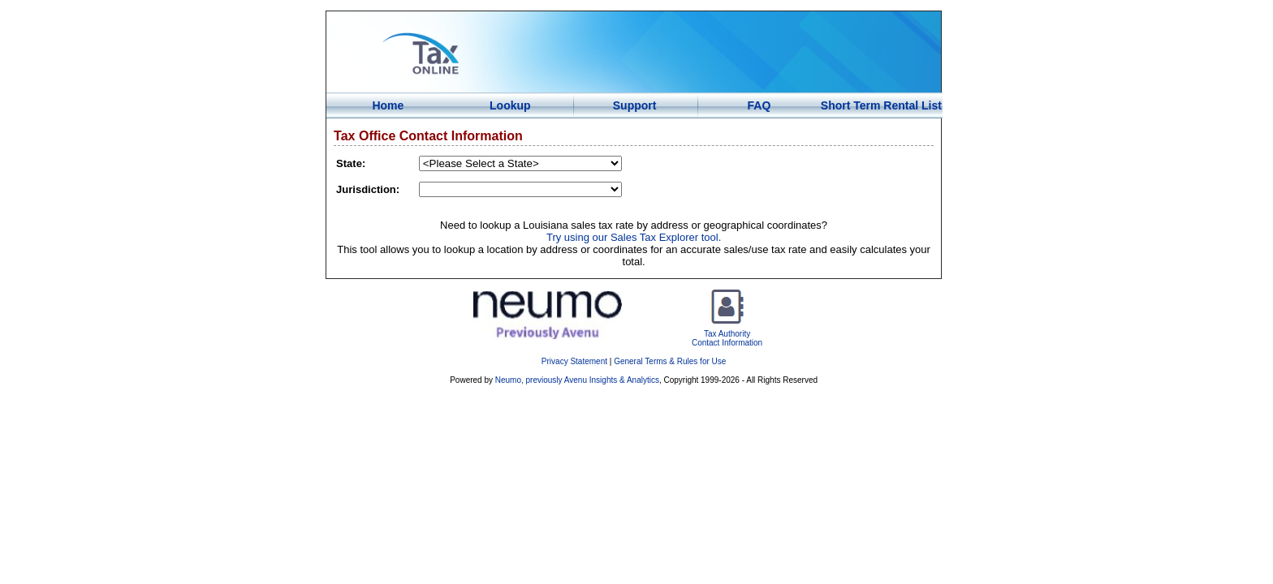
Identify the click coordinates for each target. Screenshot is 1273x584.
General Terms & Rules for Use (670, 361)
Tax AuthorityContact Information (727, 333)
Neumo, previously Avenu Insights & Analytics (577, 380)
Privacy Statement (574, 361)
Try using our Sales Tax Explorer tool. (633, 237)
